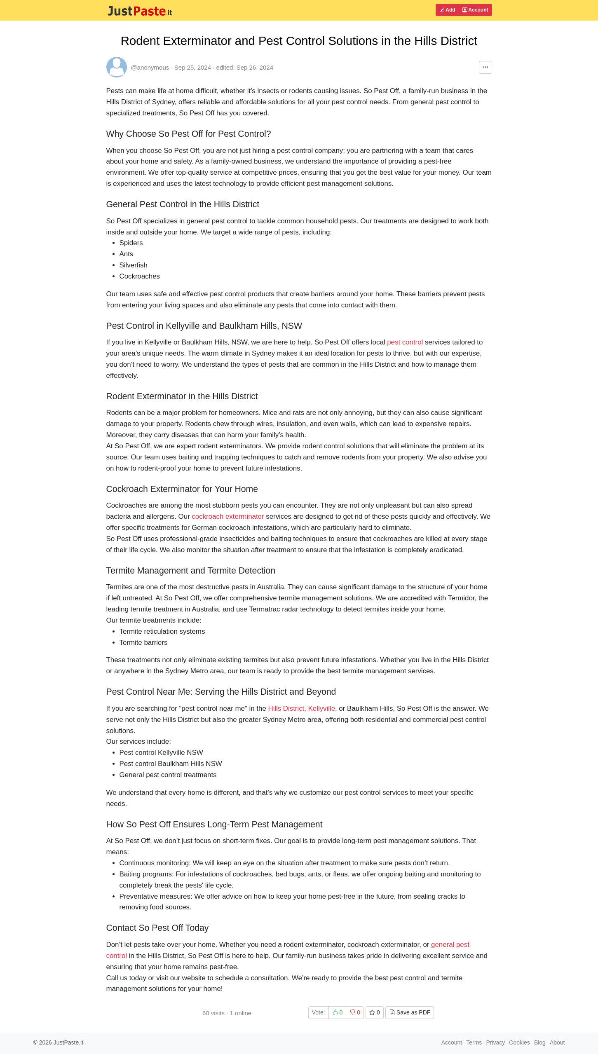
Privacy (495, 1042)
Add (447, 10)
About (557, 1042)
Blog (540, 1042)
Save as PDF (409, 1012)
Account (475, 10)
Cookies (519, 1042)
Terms (474, 1042)
